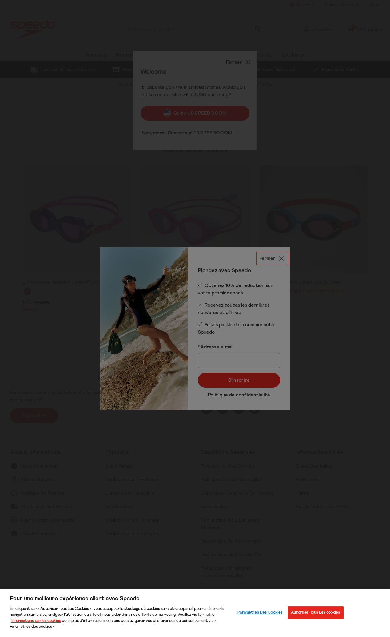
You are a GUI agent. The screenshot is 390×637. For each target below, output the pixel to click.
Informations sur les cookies (36, 621)
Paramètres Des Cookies (259, 613)
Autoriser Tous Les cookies (315, 613)
